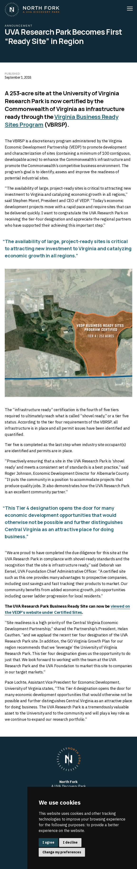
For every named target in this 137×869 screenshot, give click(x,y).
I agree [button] (48, 842)
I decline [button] (70, 842)
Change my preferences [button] (62, 852)
